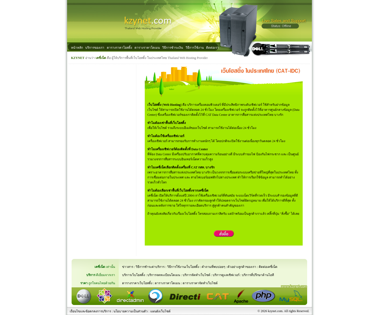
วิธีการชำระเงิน (172, 47)
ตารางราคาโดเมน (147, 47)
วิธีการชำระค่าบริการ (150, 267)
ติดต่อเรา (212, 47)
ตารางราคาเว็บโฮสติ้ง (137, 283)
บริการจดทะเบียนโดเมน (163, 275)
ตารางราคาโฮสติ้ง (119, 47)
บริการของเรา (94, 47)
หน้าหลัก (77, 47)
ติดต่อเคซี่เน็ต (268, 267)
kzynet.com (275, 311)
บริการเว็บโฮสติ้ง (133, 275)
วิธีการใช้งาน (195, 47)
